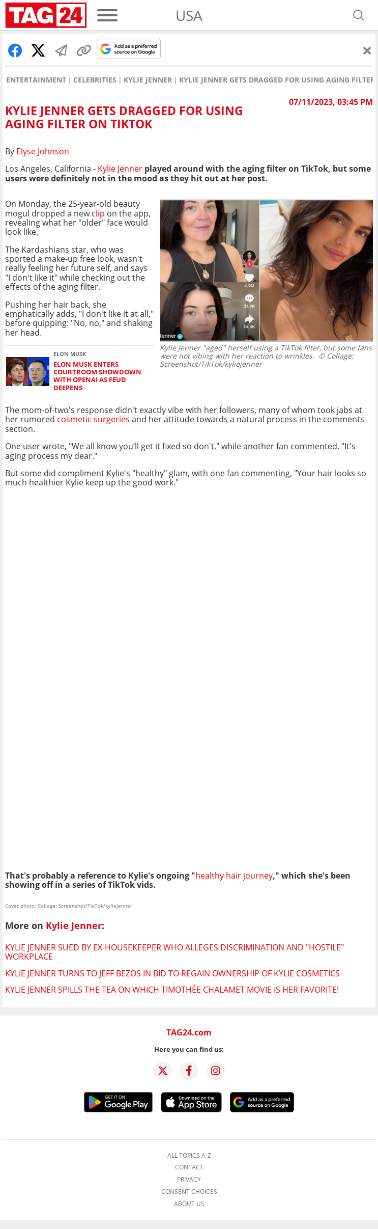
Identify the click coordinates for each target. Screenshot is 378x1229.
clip (98, 213)
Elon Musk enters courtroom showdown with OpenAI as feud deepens (97, 376)
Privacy (189, 1179)
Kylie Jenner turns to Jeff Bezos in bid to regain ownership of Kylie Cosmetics (172, 973)
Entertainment (36, 80)
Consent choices (189, 1191)
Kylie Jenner (148, 80)
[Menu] (107, 15)
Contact (189, 1167)
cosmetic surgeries (93, 419)
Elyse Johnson (42, 151)
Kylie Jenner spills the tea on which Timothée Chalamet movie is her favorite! (172, 989)
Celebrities (95, 80)
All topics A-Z (189, 1155)
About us (189, 1204)
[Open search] (358, 15)
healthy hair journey (234, 875)
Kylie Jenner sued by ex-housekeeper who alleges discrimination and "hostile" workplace (174, 952)
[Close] (367, 50)
